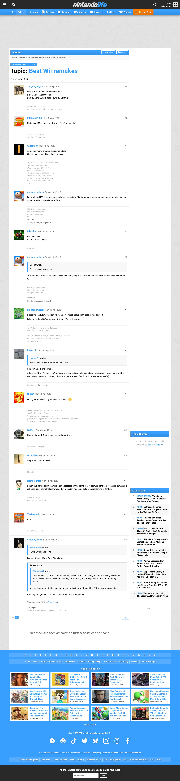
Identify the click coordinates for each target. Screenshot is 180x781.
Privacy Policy (93, 661)
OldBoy (31, 430)
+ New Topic (108, 52)
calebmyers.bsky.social (42, 223)
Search (122, 52)
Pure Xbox (45, 760)
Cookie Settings (148, 661)
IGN (105, 760)
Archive (134, 661)
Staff (43, 661)
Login (163, 6)
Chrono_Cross (34, 539)
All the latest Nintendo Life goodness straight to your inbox (90, 770)
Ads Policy (123, 661)
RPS (159, 760)
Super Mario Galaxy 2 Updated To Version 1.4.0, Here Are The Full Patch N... (151, 574)
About (35, 661)
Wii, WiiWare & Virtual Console (39, 57)
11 (126, 455)
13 (126, 514)
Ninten (30, 393)
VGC (125, 760)
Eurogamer (115, 760)
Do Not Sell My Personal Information (126, 753)
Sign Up (168, 6)
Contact (81, 661)
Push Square (32, 760)
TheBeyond (33, 514)
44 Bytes (96, 753)
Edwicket (32, 231)
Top (27, 661)
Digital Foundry (77, 760)
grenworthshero (35, 192)
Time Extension (60, 760)
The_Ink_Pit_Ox (35, 86)
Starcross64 (38, 571)
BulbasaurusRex (35, 309)
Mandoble (32, 455)
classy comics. (42, 385)
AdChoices (105, 753)
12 (126, 481)
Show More (90, 725)
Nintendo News (94, 760)
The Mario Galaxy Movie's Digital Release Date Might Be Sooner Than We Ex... (152, 542)
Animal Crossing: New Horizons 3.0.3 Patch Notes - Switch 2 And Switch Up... (150, 563)
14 (126, 540)
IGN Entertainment (75, 753)
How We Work (55, 661)
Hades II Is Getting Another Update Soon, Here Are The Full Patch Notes (151, 520)
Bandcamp (31, 219)
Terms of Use (109, 661)
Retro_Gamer (34, 480)
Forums (16, 52)
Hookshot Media (52, 753)
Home (14, 57)
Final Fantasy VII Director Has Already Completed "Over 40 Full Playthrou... (152, 585)
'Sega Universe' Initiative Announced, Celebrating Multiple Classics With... (152, 553)
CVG (152, 760)
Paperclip (32, 350)
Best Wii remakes (53, 71)
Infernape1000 (34, 118)
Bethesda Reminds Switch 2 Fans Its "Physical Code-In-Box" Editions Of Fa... (152, 509)
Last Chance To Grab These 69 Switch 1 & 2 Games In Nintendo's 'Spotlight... (152, 531)
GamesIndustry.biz (139, 760)
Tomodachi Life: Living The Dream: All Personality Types (152, 594)
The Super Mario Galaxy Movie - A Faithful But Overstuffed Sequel (151, 499)
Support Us (69, 661)
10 (126, 430)
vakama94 (32, 146)
